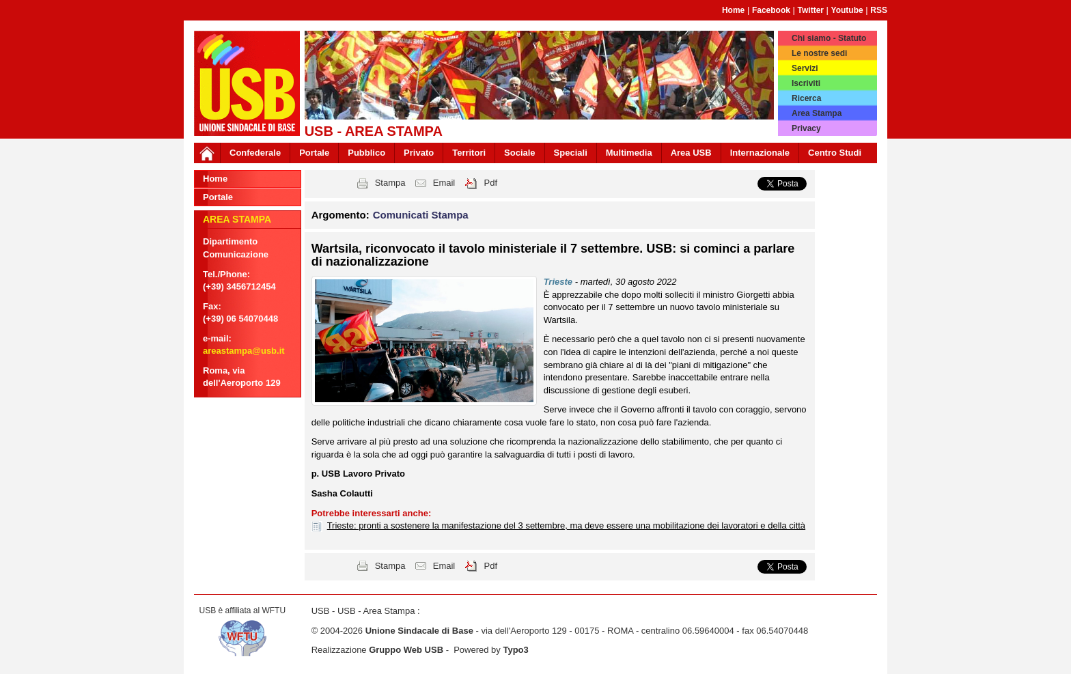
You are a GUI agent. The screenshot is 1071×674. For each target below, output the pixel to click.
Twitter (811, 10)
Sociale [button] (520, 153)
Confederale (255, 153)
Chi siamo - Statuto (829, 38)
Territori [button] (469, 153)
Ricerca (806, 98)
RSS (878, 10)
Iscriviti (806, 83)
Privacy (806, 128)
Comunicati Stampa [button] (421, 215)
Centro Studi (834, 153)
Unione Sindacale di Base (419, 631)
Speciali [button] (570, 153)
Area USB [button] (691, 153)
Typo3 (515, 650)
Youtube (847, 10)
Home (733, 10)
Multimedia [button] (629, 153)
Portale (314, 153)
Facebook (771, 10)
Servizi (805, 68)
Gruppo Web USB (406, 650)
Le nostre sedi (819, 53)
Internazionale (760, 153)
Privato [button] (419, 153)
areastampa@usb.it (244, 351)
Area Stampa (817, 113)
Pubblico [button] (366, 153)
